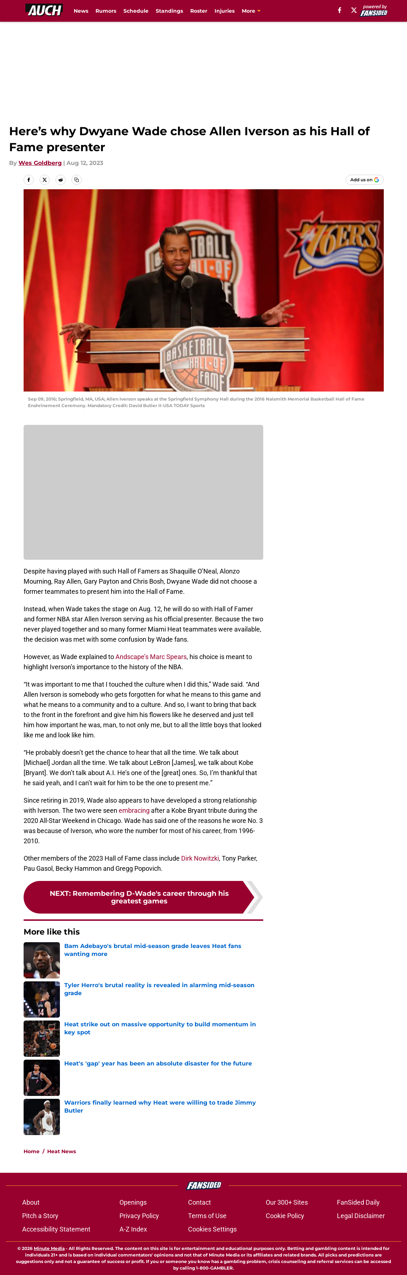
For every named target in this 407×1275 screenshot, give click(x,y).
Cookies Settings (212, 1229)
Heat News (61, 1151)
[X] (354, 10)
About (31, 1202)
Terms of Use (207, 1216)
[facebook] (339, 10)
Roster (198, 11)
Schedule (135, 11)
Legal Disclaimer (361, 1216)
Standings (169, 11)
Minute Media (49, 1248)
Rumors (105, 11)
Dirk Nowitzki (200, 858)
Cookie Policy (285, 1216)
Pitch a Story (40, 1216)
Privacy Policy (139, 1216)
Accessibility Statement (56, 1229)
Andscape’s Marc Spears (151, 657)
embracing (134, 810)
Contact (199, 1202)
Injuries (225, 11)
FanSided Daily (358, 1202)
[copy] (77, 180)
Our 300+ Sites (287, 1202)
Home (32, 1151)
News (81, 11)
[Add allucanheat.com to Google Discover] (365, 180)
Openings (133, 1202)
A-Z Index (133, 1229)
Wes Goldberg (40, 163)
